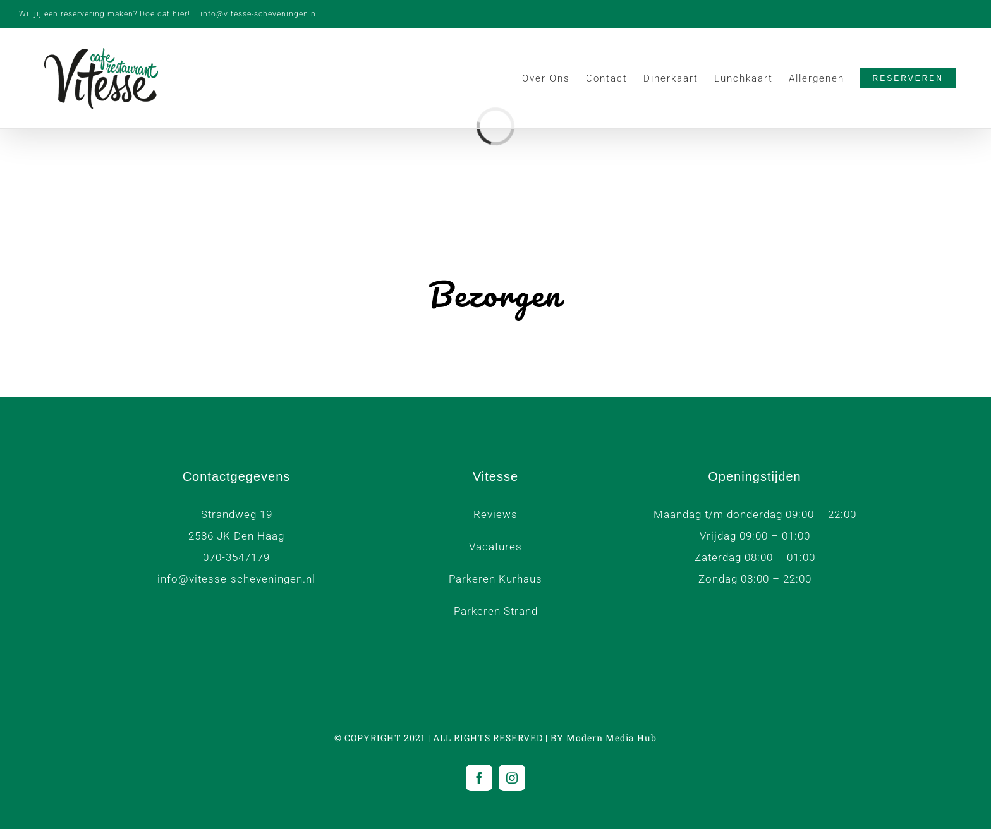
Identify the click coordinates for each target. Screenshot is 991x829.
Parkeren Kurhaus (495, 578)
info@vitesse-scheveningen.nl (259, 13)
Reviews (495, 514)
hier (180, 13)
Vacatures (495, 546)
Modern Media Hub (611, 738)
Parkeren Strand (496, 611)
